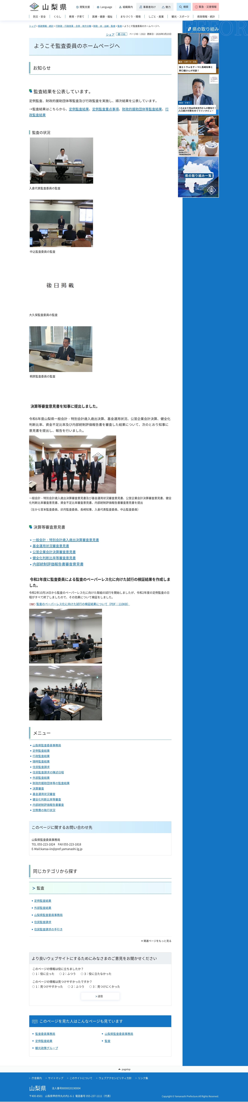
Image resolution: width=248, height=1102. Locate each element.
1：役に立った (45, 974)
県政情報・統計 (45, 26)
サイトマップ (55, 1078)
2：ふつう (69, 974)
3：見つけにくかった (106, 986)
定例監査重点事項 (105, 109)
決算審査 (38, 788)
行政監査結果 (41, 756)
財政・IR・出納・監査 (104, 26)
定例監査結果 (79, 109)
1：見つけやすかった (49, 986)
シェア (110, 34)
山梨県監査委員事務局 (47, 745)
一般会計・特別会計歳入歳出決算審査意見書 (66, 539)
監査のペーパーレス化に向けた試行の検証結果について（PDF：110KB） (83, 604)
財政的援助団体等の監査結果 (51, 783)
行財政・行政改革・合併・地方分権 (73, 26)
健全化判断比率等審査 (47, 799)
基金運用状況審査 (44, 794)
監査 (120, 26)
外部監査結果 (41, 778)
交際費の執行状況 (44, 810)
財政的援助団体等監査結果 (142, 109)
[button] (83, 7)
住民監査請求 (41, 767)
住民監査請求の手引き (48, 929)
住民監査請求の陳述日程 (48, 772)
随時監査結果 (41, 761)
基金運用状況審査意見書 (51, 545)
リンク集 (143, 1078)
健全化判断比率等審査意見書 (54, 557)
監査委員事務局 (45, 1034)
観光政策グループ (46, 1048)
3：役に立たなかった (98, 974)
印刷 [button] (123, 34)
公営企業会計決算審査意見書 (54, 551)
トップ (32, 26)
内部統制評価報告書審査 (48, 805)
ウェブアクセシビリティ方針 (115, 1078)
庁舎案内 (37, 1078)
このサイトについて (81, 1078)
